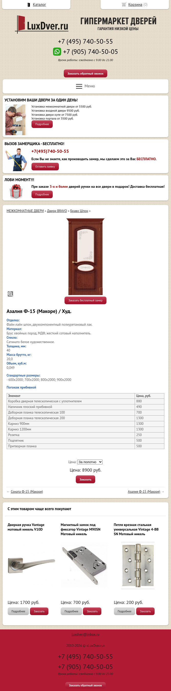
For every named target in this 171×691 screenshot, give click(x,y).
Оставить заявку (45, 166)
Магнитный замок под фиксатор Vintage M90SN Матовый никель (80, 529)
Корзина (135, 4)
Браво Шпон (79, 211)
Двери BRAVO (57, 211)
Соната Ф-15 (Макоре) (27, 491)
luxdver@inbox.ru (85, 634)
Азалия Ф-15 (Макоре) (144, 491)
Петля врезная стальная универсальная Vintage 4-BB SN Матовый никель (136, 529)
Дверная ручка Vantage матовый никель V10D (26, 527)
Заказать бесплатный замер (85, 300)
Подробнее (42, 124)
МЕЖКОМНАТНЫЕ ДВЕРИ (25, 211)
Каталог (39, 4)
